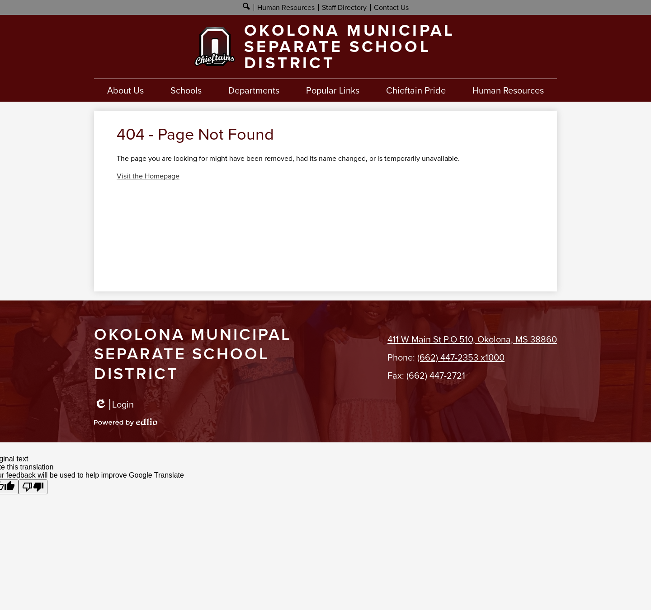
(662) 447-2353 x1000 (461, 357)
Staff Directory (344, 7)
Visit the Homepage (148, 176)
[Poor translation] (33, 486)
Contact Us (391, 7)
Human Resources (286, 7)
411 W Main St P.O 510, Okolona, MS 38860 (472, 339)
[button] (125, 90)
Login (114, 404)
